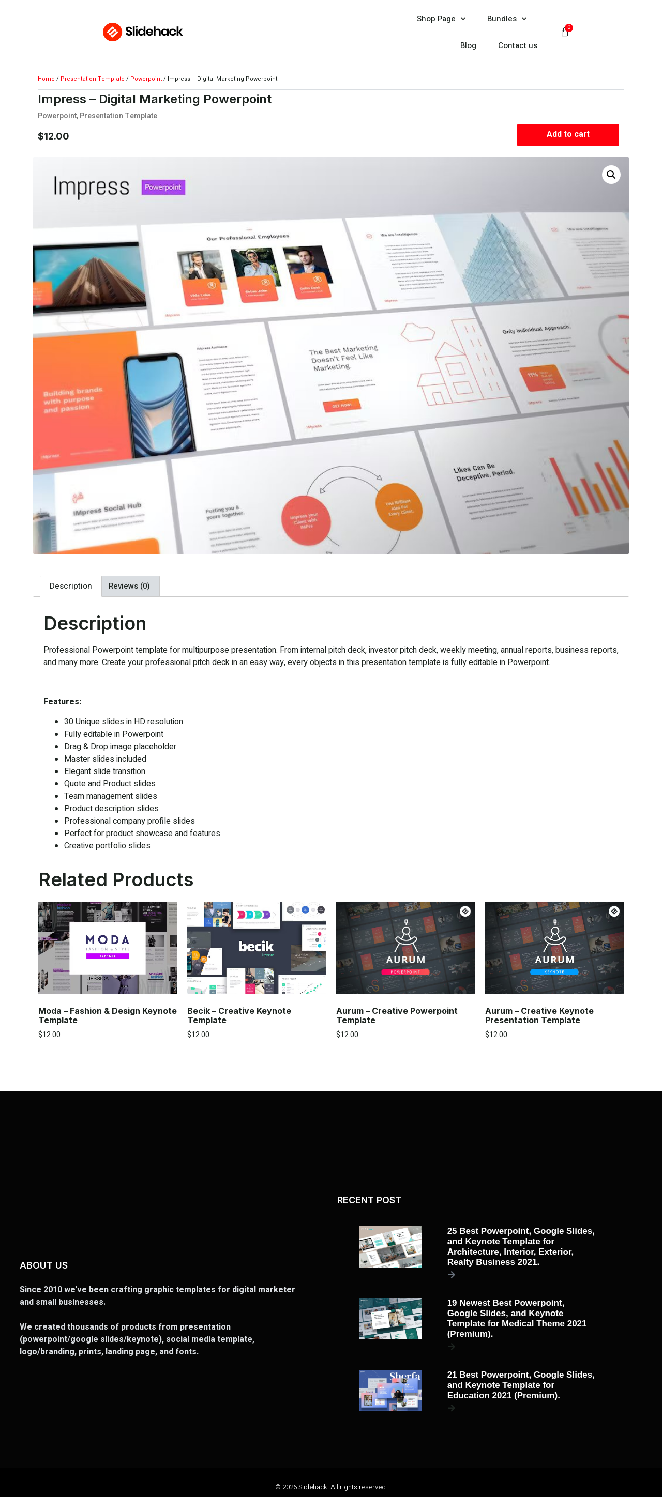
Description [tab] (71, 586)
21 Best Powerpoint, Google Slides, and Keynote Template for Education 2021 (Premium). (521, 1385)
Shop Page (441, 19)
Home (46, 78)
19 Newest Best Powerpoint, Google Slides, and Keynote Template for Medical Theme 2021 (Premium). (517, 1318)
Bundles (506, 19)
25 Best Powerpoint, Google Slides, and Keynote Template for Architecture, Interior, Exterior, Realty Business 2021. (521, 1246)
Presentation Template (93, 78)
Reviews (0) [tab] (129, 586)
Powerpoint (146, 78)
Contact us (517, 45)
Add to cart (568, 135)
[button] (611, 174)
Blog (468, 45)
